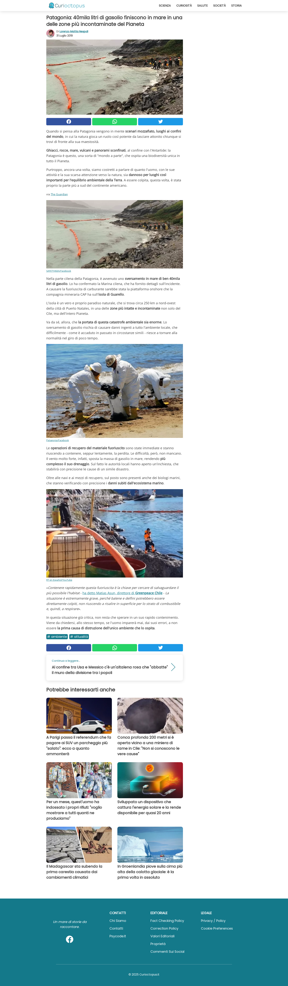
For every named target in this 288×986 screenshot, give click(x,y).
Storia (236, 5)
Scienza (165, 5)
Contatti (116, 928)
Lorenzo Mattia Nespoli (74, 31)
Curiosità (184, 5)
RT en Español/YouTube (59, 580)
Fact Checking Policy (167, 920)
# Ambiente (57, 636)
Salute (202, 5)
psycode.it (117, 936)
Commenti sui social (167, 951)
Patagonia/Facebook (57, 440)
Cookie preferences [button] (217, 928)
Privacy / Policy (213, 920)
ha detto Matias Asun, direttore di (122, 593)
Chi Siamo (117, 920)
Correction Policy (164, 928)
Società (219, 5)
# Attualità (79, 636)
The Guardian (59, 194)
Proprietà (157, 944)
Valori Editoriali (162, 936)
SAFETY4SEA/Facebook (58, 271)
